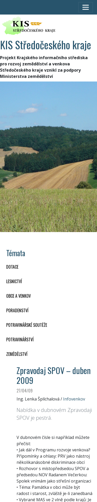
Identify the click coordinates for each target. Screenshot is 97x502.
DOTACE (12, 267)
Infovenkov (74, 399)
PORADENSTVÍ (17, 310)
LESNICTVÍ (14, 281)
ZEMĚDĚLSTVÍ (16, 354)
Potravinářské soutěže (26, 325)
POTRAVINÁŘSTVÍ (20, 339)
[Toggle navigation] (85, 7)
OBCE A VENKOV (18, 296)
